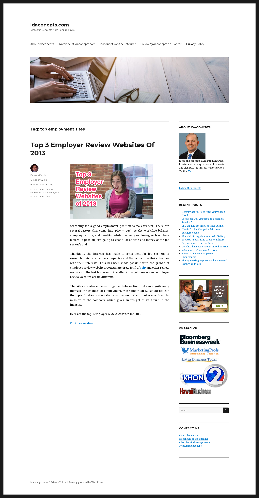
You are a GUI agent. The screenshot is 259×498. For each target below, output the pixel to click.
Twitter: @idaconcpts (191, 445)
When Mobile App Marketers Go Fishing (203, 236)
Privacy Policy (195, 44)
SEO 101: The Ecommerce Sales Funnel (202, 225)
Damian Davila (38, 175)
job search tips (46, 192)
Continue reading (81, 323)
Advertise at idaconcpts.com (76, 44)
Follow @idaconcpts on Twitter (161, 44)
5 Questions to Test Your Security (199, 250)
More (190, 171)
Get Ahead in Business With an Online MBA (205, 246)
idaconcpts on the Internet (118, 44)
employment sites (40, 189)
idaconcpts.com (49, 25)
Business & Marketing (41, 184)
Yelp (143, 267)
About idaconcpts (42, 44)
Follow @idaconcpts (190, 188)
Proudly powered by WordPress (86, 482)
